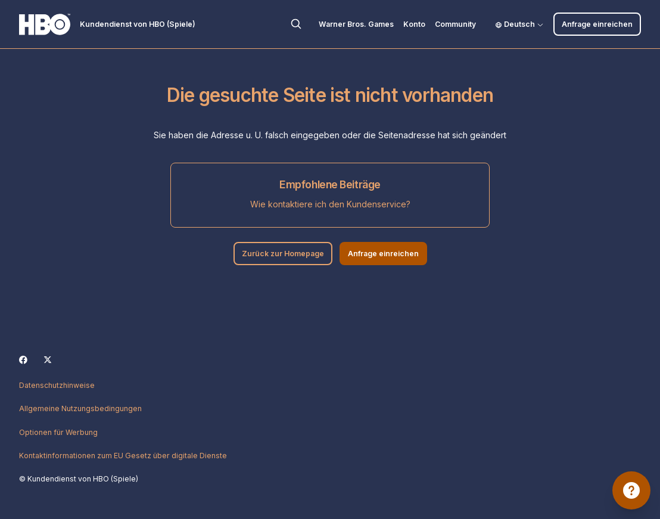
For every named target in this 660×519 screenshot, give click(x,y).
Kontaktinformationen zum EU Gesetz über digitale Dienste (123, 455)
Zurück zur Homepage (283, 253)
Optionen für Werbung (58, 432)
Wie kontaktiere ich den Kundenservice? (330, 204)
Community (455, 24)
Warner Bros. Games (356, 24)
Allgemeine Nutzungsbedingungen (80, 408)
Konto (414, 24)
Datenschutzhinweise (57, 385)
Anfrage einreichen (597, 24)
